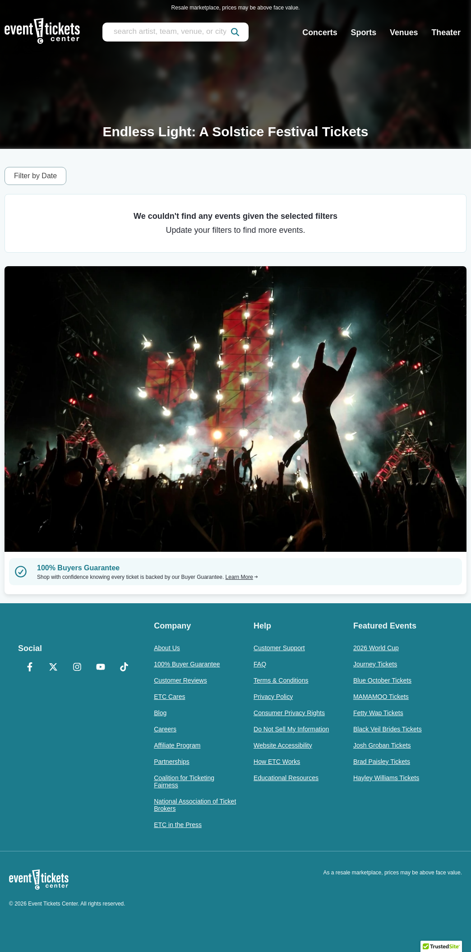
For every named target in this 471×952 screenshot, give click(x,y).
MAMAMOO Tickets (381, 696)
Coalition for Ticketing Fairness (184, 781)
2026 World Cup (376, 648)
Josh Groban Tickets (382, 745)
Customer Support (279, 648)
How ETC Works (277, 761)
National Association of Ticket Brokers (195, 805)
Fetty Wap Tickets (378, 712)
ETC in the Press (178, 824)
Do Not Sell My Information (291, 729)
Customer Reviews (180, 680)
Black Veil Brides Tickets (387, 729)
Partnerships (171, 761)
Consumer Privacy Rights (289, 712)
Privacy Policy (273, 696)
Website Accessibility (283, 745)
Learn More (242, 577)
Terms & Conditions (281, 680)
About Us (167, 648)
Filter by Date (35, 176)
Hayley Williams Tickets (386, 777)
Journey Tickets (375, 664)
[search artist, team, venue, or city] (175, 32)
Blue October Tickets (382, 680)
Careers (165, 729)
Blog (160, 712)
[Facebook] (30, 667)
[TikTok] (124, 667)
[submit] (235, 32)
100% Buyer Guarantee (187, 664)
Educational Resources (286, 777)
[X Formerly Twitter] (53, 667)
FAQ (260, 664)
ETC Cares (169, 696)
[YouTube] (100, 667)
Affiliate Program (177, 745)
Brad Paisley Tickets (381, 761)
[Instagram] (76, 667)
